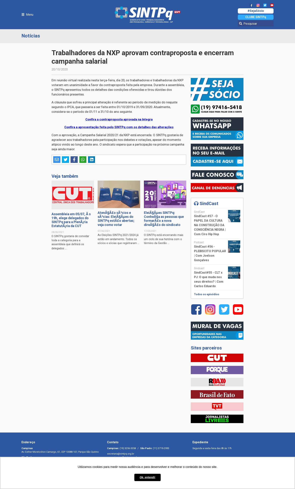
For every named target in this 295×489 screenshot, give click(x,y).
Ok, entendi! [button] (147, 477)
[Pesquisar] (256, 23)
